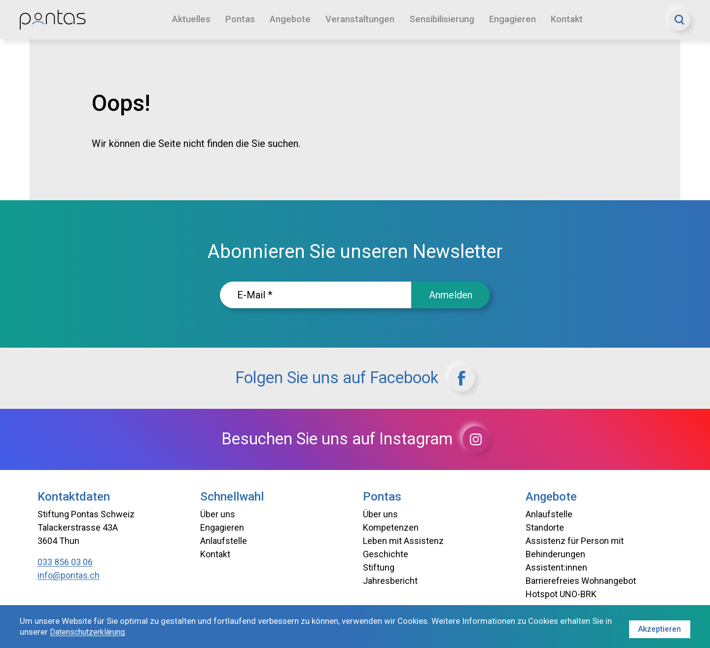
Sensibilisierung (446, 19)
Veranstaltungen (362, 19)
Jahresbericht (390, 581)
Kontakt (573, 19)
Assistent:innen (556, 567)
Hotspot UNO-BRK (561, 594)
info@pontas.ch (68, 575)
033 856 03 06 (65, 562)
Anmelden (450, 295)
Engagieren (518, 19)
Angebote (292, 19)
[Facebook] (481, 378)
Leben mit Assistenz (403, 541)
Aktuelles (192, 19)
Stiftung (378, 567)
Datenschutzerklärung (99, 633)
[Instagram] (496, 439)
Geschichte (385, 554)
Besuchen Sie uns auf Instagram (355, 439)
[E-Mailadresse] (315, 295)
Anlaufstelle (223, 541)
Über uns (217, 514)
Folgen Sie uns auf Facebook (355, 378)
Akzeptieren (659, 627)
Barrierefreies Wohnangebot (581, 581)
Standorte (545, 527)
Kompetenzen (391, 527)
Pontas (241, 19)
